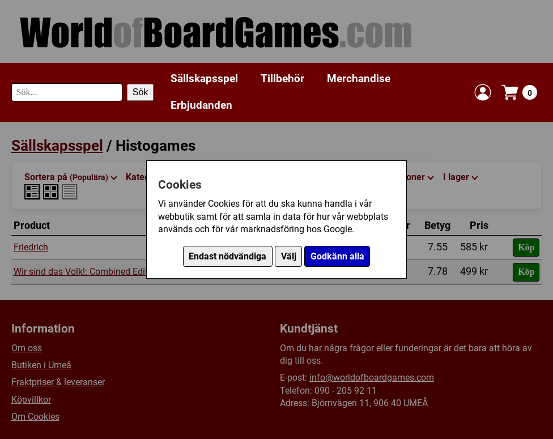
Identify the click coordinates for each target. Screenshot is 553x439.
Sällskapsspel (204, 78)
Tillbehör (282, 78)
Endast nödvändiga (227, 256)
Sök (140, 92)
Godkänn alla (337, 256)
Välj (288, 256)
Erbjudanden (201, 105)
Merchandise (358, 78)
